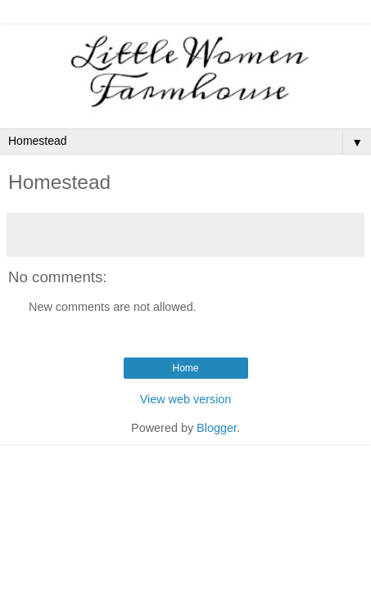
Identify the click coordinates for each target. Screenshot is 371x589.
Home (185, 368)
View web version (186, 399)
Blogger (217, 427)
